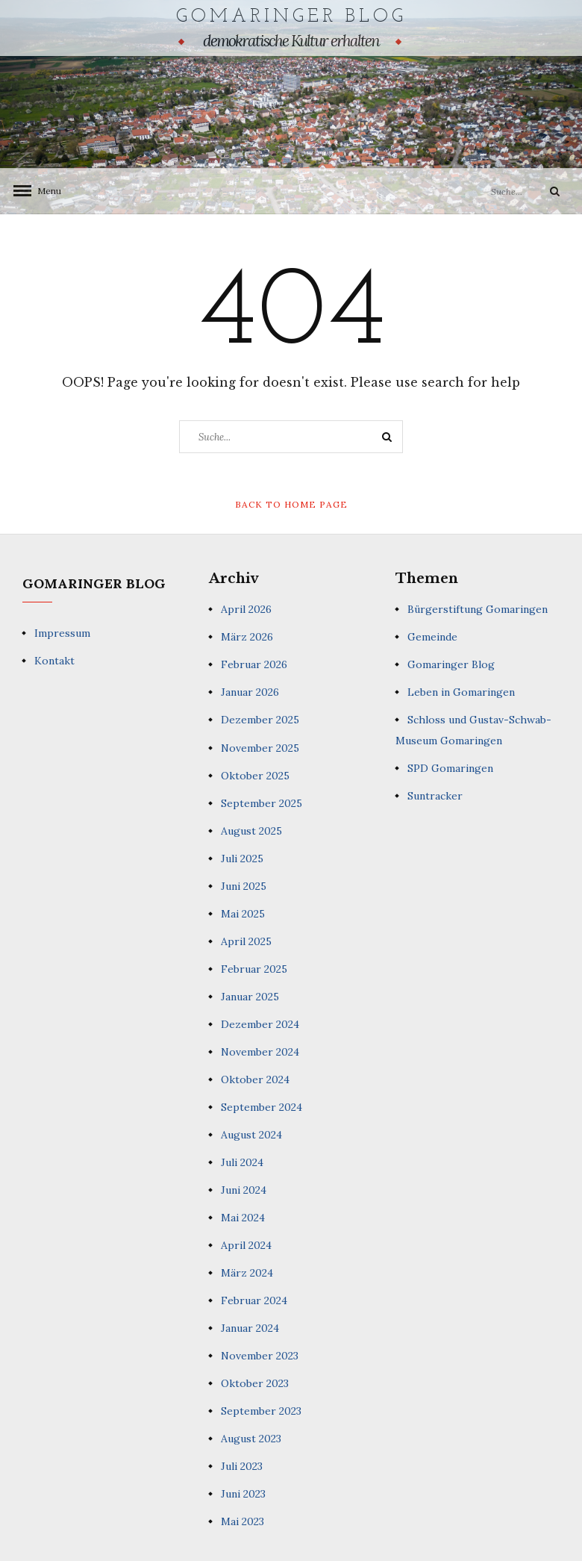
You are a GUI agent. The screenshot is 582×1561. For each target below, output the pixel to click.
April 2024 (246, 1244)
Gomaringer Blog (291, 16)
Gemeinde (432, 637)
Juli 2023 (242, 1465)
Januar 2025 (250, 996)
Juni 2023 (243, 1493)
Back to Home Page (291, 503)
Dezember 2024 (260, 1023)
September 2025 (261, 802)
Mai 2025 (243, 913)
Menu (44, 190)
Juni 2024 (243, 1189)
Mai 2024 (243, 1217)
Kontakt (54, 660)
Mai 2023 (242, 1520)
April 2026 (246, 609)
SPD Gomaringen (450, 767)
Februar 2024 (254, 1299)
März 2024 (247, 1272)
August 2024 (251, 1134)
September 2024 (261, 1106)
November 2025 (260, 747)
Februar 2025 (254, 968)
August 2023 (251, 1438)
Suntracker (435, 795)
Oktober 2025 (255, 775)
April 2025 (246, 940)
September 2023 (261, 1410)
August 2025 (251, 830)
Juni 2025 (243, 885)
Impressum (62, 632)
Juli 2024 (242, 1161)
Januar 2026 (250, 692)
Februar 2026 (254, 664)
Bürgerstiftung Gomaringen (477, 609)
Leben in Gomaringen (461, 692)
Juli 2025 (242, 857)
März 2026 (247, 637)
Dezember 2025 (260, 719)
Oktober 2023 (255, 1382)
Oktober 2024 (255, 1078)
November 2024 (260, 1051)
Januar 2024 (250, 1327)
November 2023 (259, 1355)
